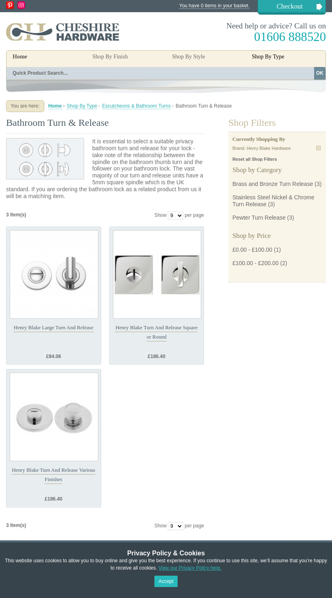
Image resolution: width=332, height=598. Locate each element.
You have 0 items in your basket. (214, 6)
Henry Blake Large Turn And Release (53, 327)
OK (319, 73)
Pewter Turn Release (259, 217)
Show (160, 215)
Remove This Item (318, 148)
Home (20, 57)
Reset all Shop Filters (254, 159)
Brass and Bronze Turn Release (272, 184)
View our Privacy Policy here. (189, 568)
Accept (166, 581)
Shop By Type (82, 106)
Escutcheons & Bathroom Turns (136, 106)
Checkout (290, 6)
